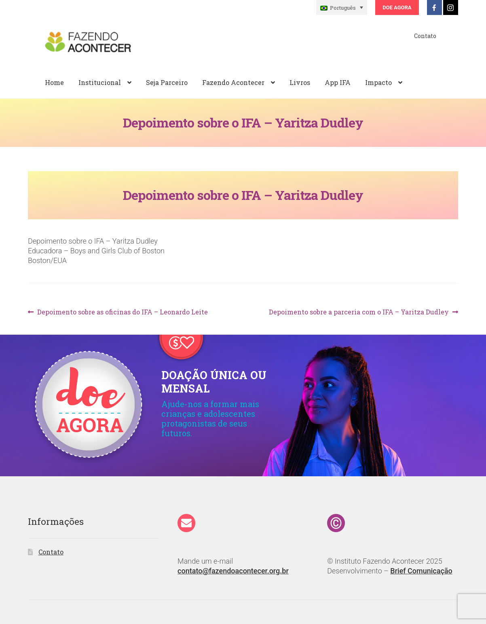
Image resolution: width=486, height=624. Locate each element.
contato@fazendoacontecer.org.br (233, 571)
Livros (299, 82)
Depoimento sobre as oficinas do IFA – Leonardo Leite (122, 312)
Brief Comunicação (421, 571)
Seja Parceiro (167, 82)
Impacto (378, 82)
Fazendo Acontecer (233, 82)
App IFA (338, 82)
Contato (425, 36)
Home (54, 82)
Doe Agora (396, 7)
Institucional (99, 82)
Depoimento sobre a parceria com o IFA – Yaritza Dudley (359, 312)
